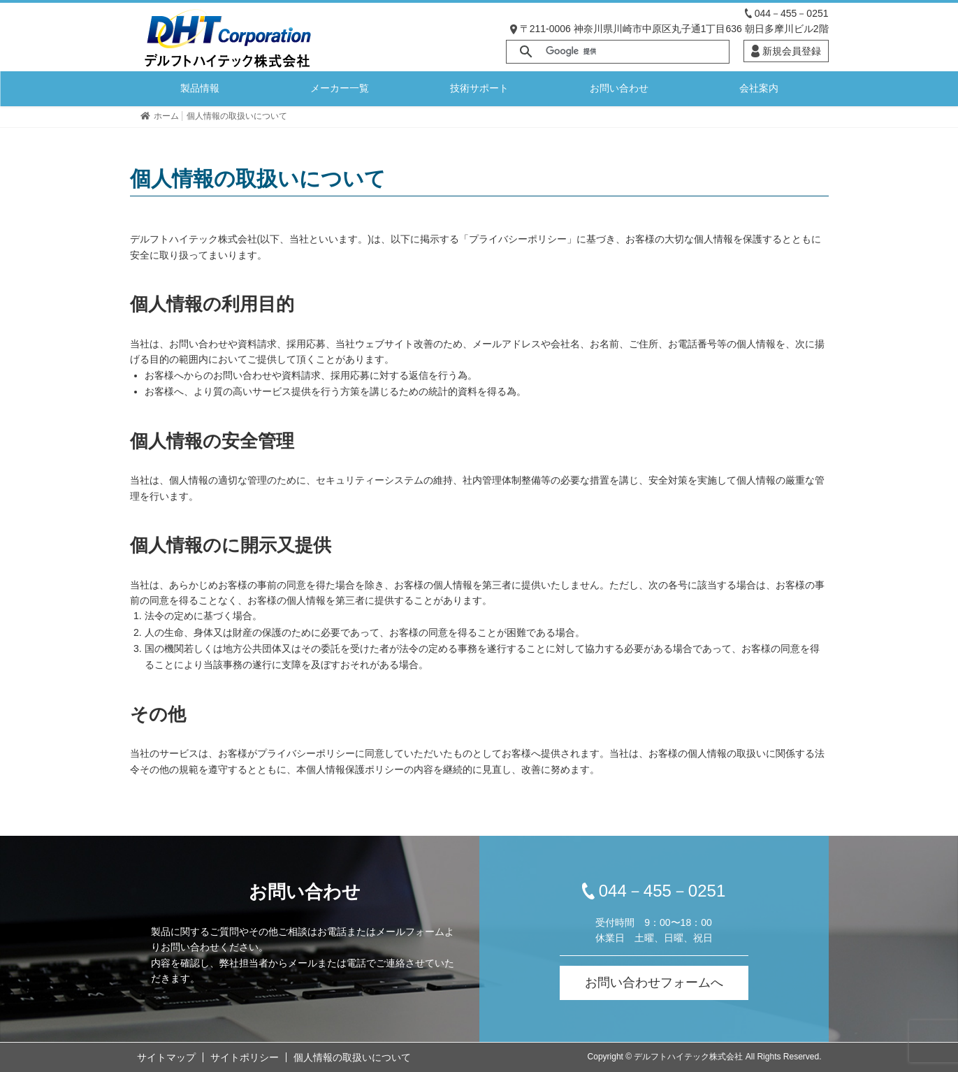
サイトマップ (166, 1057)
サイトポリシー (244, 1057)
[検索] (635, 51)
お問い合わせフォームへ (654, 983)
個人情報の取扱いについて (352, 1057)
